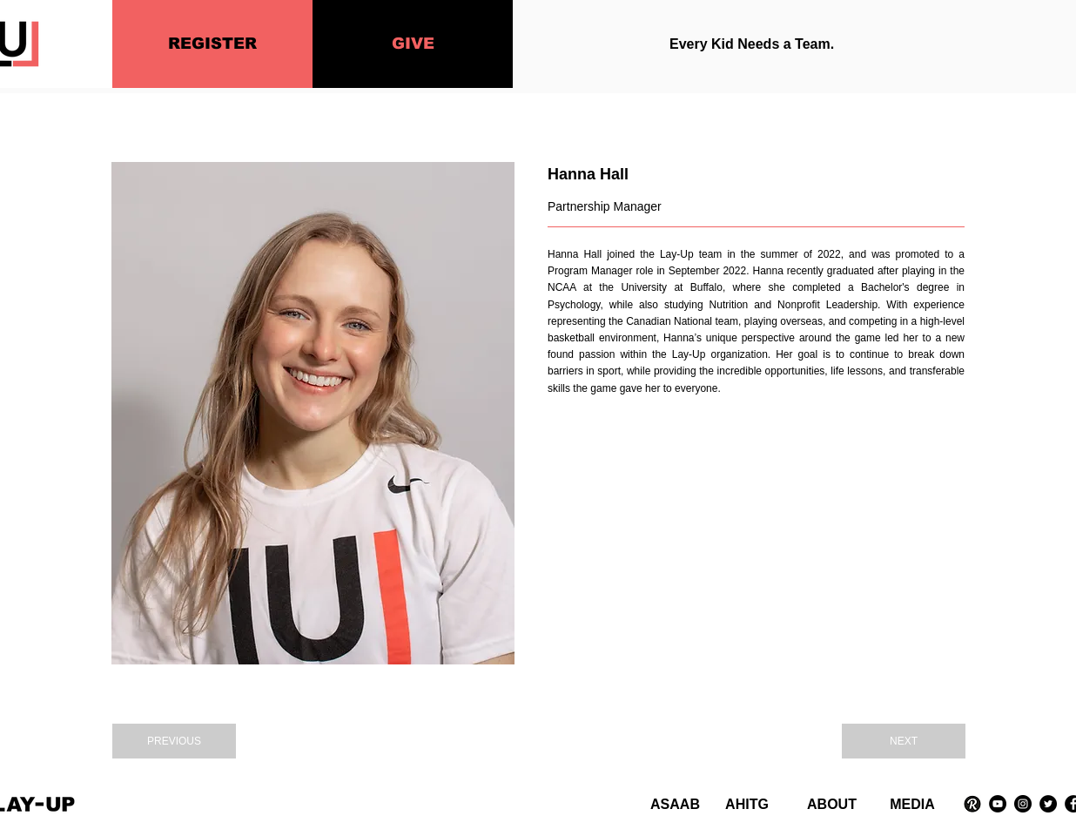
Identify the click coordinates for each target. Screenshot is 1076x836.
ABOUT (832, 804)
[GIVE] (413, 44)
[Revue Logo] (972, 803)
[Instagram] (1023, 803)
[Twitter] (1048, 803)
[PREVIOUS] (174, 741)
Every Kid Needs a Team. (751, 44)
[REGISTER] (212, 44)
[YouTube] (997, 803)
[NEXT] (903, 741)
